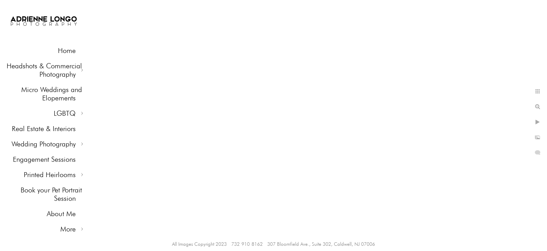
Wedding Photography (44, 144)
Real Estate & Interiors (44, 128)
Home (67, 50)
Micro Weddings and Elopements (51, 93)
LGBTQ (65, 113)
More (68, 229)
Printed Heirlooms (50, 174)
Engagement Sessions (44, 159)
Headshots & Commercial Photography (44, 70)
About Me (61, 214)
